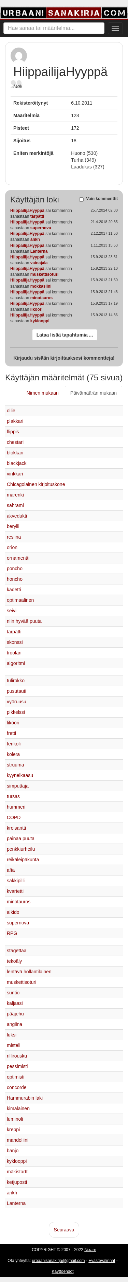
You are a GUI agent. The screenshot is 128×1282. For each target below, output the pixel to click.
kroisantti (16, 828)
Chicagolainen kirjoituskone (36, 484)
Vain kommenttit (102, 199)
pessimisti (17, 1066)
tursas (13, 796)
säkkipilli (16, 880)
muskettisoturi (44, 274)
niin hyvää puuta (24, 621)
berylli (13, 526)
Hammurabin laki (25, 1098)
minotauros (41, 297)
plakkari (15, 421)
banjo (12, 1150)
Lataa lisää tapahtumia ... (65, 335)
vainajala (39, 262)
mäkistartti (18, 1171)
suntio (13, 992)
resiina (14, 537)
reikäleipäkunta (23, 859)
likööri (36, 309)
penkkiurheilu (21, 849)
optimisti (15, 1077)
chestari (15, 442)
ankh (35, 239)
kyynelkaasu (20, 775)
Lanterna (39, 251)
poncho (15, 568)
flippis (13, 431)
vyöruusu (16, 701)
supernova (40, 227)
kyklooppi (39, 321)
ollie (11, 410)
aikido (13, 912)
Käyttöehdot (62, 1271)
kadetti (14, 589)
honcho (15, 579)
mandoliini (17, 1140)
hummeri (16, 807)
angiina (14, 1024)
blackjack (17, 463)
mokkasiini (41, 286)
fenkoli (13, 743)
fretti (11, 733)
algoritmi (16, 663)
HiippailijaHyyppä (27, 210)
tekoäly (14, 961)
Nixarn (90, 1249)
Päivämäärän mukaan (93, 393)
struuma (15, 765)
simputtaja (18, 786)
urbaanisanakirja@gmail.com (58, 1260)
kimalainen (18, 1108)
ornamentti (18, 558)
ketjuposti (17, 1182)
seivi (11, 610)
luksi (11, 1034)
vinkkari (15, 473)
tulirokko (16, 680)
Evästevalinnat (101, 1260)
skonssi (15, 642)
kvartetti (15, 891)
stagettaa (17, 950)
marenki (15, 495)
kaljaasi (15, 1003)
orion (12, 547)
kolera (13, 754)
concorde (17, 1087)
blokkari (15, 452)
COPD (13, 817)
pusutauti (16, 691)
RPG (12, 933)
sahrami (15, 505)
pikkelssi (16, 712)
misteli (13, 1045)
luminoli (15, 1119)
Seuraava (64, 1229)
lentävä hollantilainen (29, 971)
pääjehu (15, 1013)
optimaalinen (20, 600)
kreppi (13, 1129)
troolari (14, 652)
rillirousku (17, 1056)
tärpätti (37, 216)
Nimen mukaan (43, 393)
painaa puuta (20, 838)
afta (11, 870)
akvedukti (17, 516)
